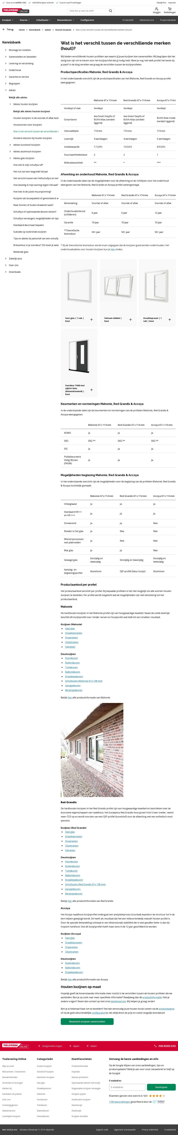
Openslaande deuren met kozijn (86, 1082)
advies (48, 29)
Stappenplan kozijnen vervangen (86, 1088)
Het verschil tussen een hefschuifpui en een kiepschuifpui (36, 178)
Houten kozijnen (63, 29)
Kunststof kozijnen (45, 1071)
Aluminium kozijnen (45, 1077)
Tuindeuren (42, 1105)
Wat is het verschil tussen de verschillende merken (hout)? (104, 29)
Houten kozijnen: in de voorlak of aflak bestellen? (36, 118)
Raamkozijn (77, 1105)
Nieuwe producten (80, 1077)
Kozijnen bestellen (80, 1116)
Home (22, 29)
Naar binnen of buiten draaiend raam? (33, 205)
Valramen (41, 1094)
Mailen (91, 1046)
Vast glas (41, 1082)
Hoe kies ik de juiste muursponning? (32, 191)
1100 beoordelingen (119, 1101)
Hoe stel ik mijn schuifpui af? (28, 164)
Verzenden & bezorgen (12, 1082)
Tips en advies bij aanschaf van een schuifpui (36, 238)
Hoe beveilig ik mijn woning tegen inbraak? (35, 184)
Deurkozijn (76, 1110)
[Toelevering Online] (15, 10)
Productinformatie (80, 1066)
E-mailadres (115, 1080)
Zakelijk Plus (161, 3)
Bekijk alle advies (18, 97)
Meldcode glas (20, 251)
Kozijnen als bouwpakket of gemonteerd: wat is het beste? (36, 198)
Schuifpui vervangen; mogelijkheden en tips (36, 218)
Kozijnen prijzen (79, 1094)
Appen (74, 1046)
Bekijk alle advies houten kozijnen (31, 111)
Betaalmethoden (9, 1077)
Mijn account (8, 1066)
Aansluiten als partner (12, 1094)
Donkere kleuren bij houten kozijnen (32, 138)
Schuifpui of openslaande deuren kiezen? (34, 211)
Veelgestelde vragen (50, 1046)
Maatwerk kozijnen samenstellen (87, 1021)
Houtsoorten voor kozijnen (27, 124)
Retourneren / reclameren (13, 1071)
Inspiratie (172, 3)
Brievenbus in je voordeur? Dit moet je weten (36, 245)
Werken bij (7, 1088)
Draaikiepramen (44, 1088)
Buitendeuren (43, 1110)
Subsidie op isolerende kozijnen (29, 231)
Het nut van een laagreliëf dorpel (30, 171)
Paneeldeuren (43, 1116)
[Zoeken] (91, 11)
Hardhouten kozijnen (81, 1099)
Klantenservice (8, 1110)
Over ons (6, 1099)
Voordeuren (42, 1099)
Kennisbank (34, 29)
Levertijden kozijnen (11, 1116)
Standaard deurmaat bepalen (28, 225)
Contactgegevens (10, 1105)
